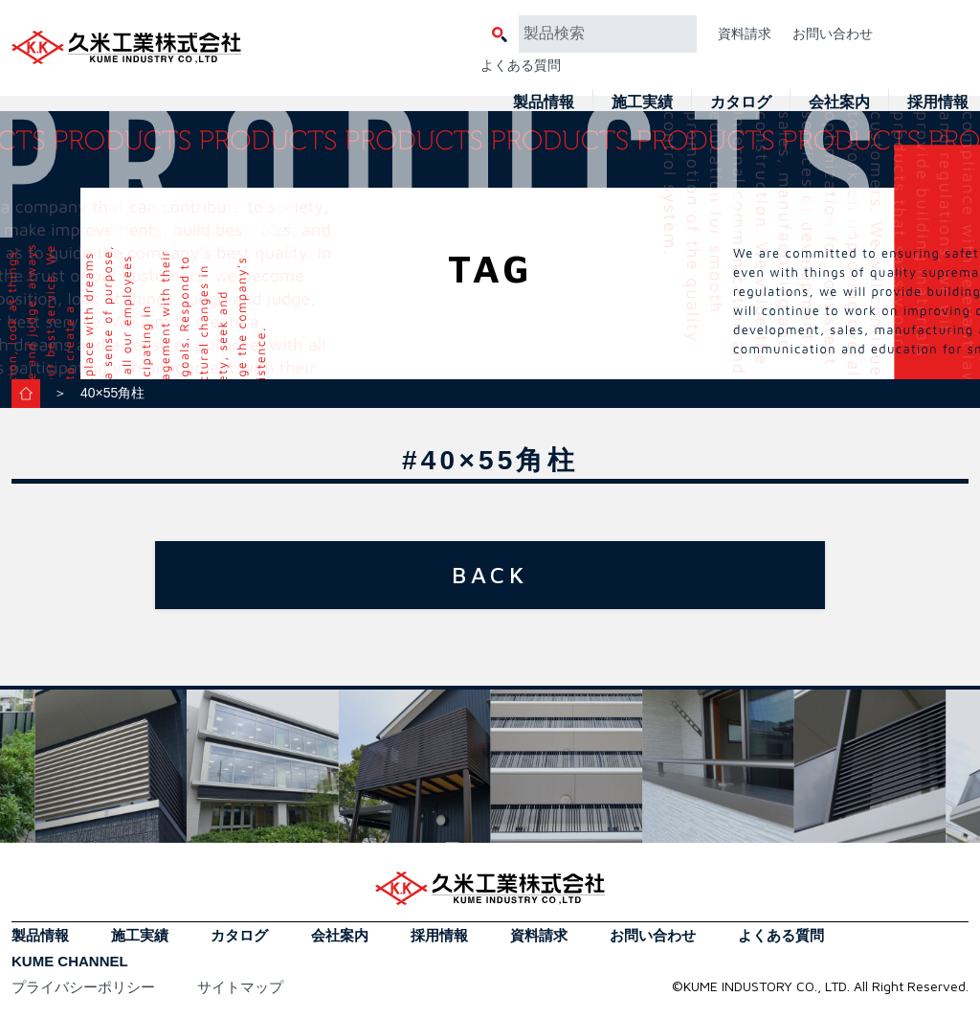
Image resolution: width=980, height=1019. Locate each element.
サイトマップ (240, 987)
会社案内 (839, 102)
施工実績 (642, 102)
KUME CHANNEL (69, 961)
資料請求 (744, 33)
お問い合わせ (832, 33)
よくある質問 (520, 65)
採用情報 (938, 102)
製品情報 (543, 102)
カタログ (740, 102)
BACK (490, 574)
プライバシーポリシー (83, 987)
